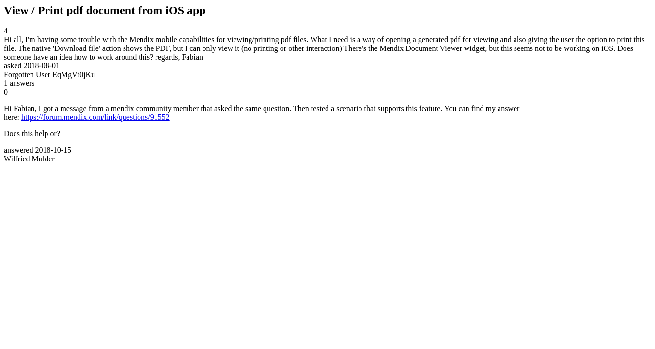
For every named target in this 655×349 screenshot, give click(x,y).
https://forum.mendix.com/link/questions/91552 (95, 117)
